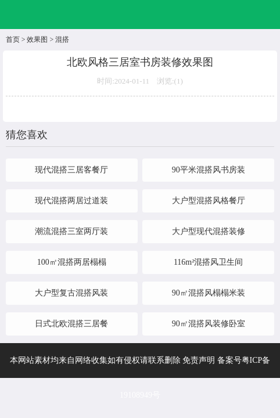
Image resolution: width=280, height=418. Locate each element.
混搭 (62, 39)
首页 (13, 39)
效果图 (37, 39)
